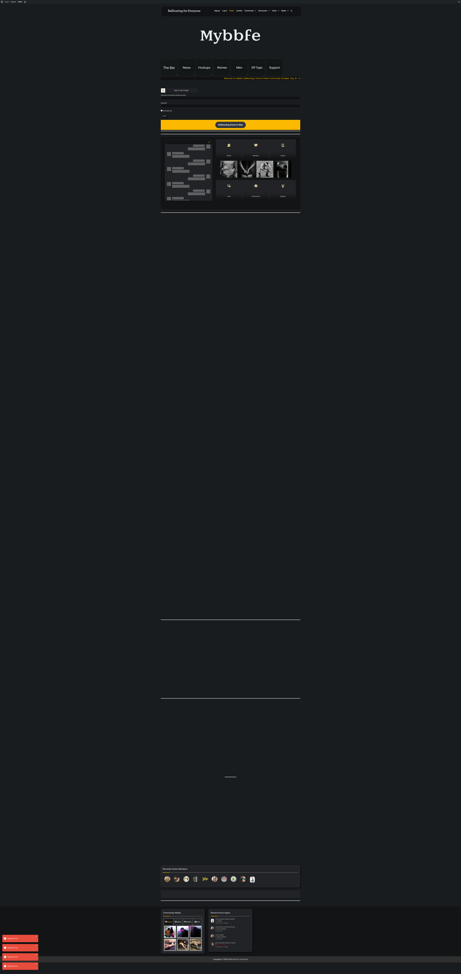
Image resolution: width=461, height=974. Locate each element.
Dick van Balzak (221, 942)
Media (283, 11)
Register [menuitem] (13, 2)
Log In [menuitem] (7, 2)
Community (249, 11)
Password (164, 103)
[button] (179, 90)
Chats (274, 11)
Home (231, 11)
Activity (239, 11)
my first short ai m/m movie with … (225, 940)
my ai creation (219, 948)
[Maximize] (209, 142)
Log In (224, 11)
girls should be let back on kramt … (226, 956)
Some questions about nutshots (225, 932)
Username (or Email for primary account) (173, 95)
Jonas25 (219, 934)
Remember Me (166, 111)
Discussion (262, 11)
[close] (36, 937)
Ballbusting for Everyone (184, 10)
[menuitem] (2, 2)
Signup (217, 11)
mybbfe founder (221, 957)
